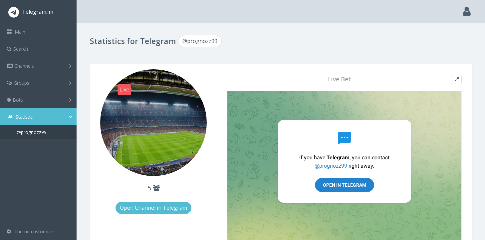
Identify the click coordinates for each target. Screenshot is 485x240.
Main (16, 32)
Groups (39, 82)
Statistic (40, 117)
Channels (39, 65)
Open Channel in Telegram (153, 207)
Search (17, 49)
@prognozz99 (32, 132)
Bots (39, 99)
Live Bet (339, 79)
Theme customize (30, 231)
